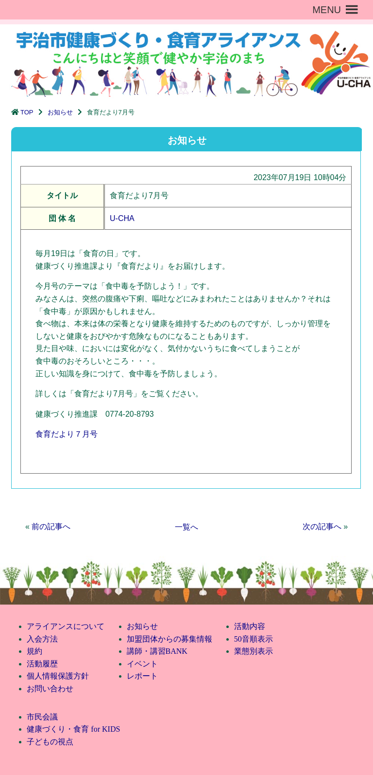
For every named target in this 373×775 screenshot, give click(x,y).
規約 (34, 651)
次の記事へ (322, 526)
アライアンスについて (65, 626)
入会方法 (42, 639)
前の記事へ (51, 526)
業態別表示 (253, 651)
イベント (142, 664)
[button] (326, 9)
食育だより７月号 (66, 434)
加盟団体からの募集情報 (169, 639)
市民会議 (42, 717)
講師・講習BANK (157, 651)
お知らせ (60, 112)
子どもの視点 (50, 742)
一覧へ (186, 527)
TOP (27, 112)
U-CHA (122, 218)
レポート (142, 676)
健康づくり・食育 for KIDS (73, 729)
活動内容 (249, 626)
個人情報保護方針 (58, 676)
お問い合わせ (50, 688)
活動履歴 (42, 664)
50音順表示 (253, 639)
